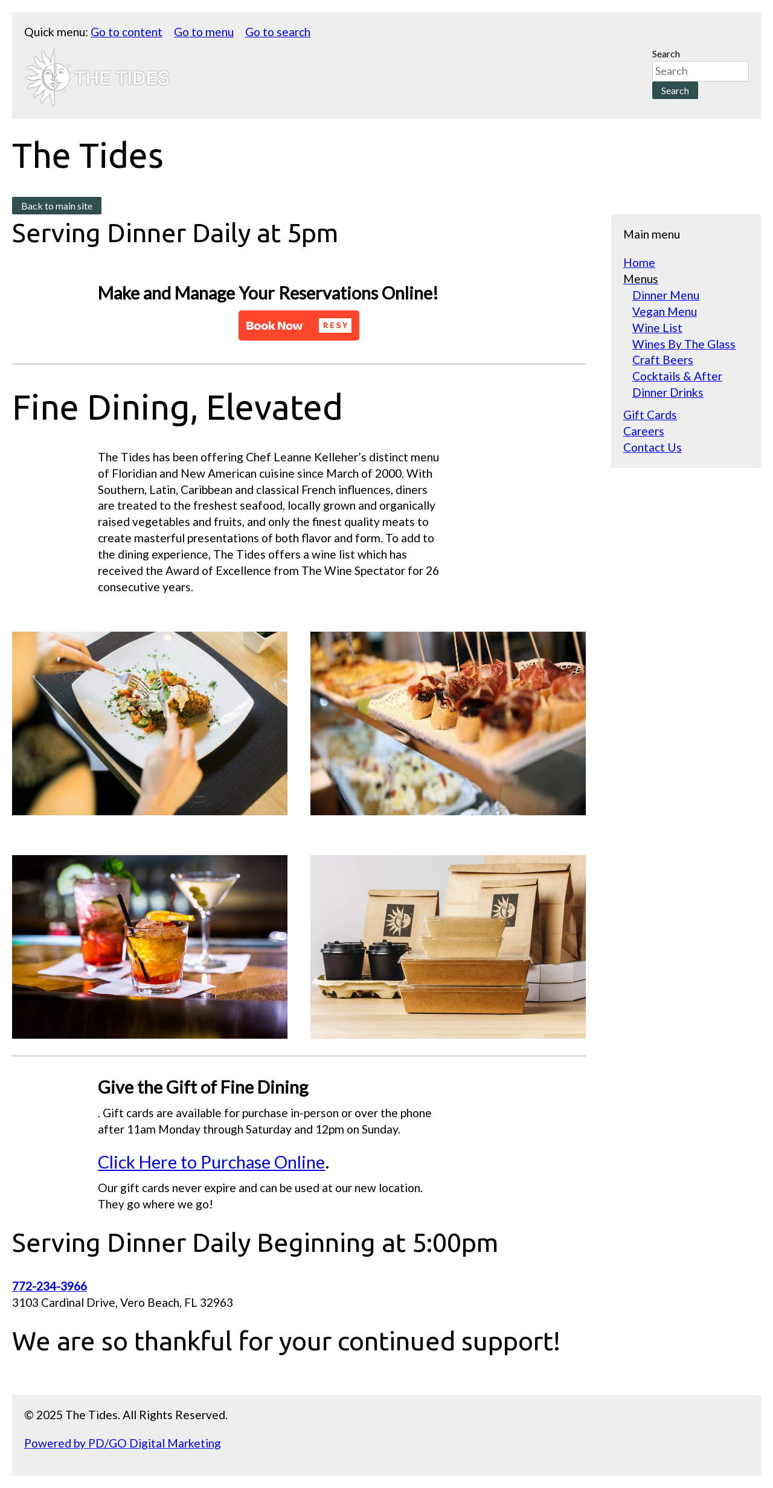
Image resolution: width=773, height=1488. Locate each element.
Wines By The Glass (684, 344)
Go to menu (204, 32)
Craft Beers (662, 360)
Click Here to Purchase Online (211, 1162)
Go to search (277, 32)
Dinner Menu (665, 295)
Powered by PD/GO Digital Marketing (122, 1443)
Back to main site (56, 205)
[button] (299, 325)
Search (666, 53)
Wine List (657, 328)
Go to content (126, 32)
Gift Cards (650, 415)
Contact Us (652, 447)
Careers (643, 431)
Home (639, 262)
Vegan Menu (664, 311)
